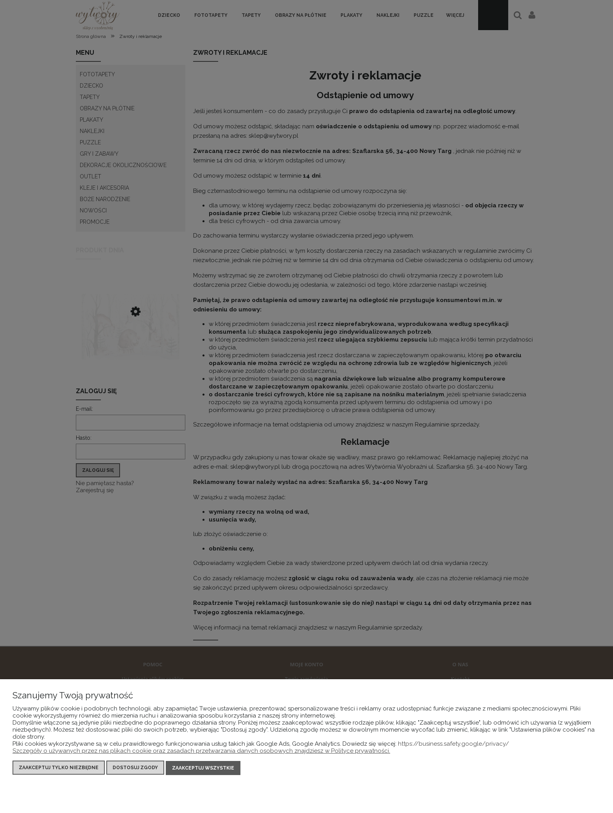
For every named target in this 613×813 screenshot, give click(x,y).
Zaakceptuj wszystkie (203, 768)
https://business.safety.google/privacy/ (453, 744)
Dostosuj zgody (135, 768)
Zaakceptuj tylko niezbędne (59, 768)
